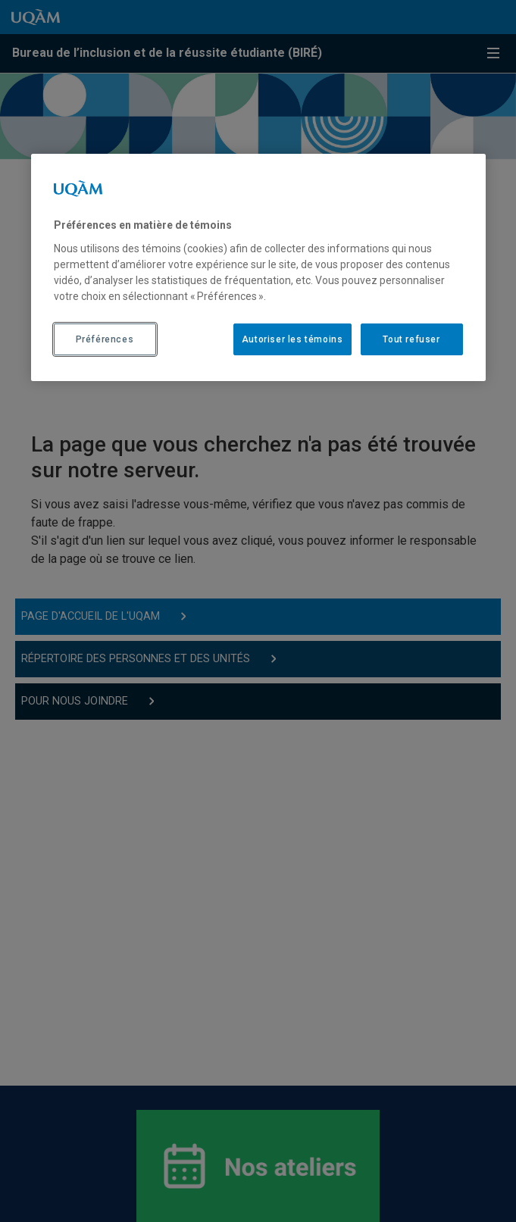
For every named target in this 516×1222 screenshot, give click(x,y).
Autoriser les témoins (292, 338)
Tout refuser (411, 338)
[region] (258, 267)
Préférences (105, 338)
